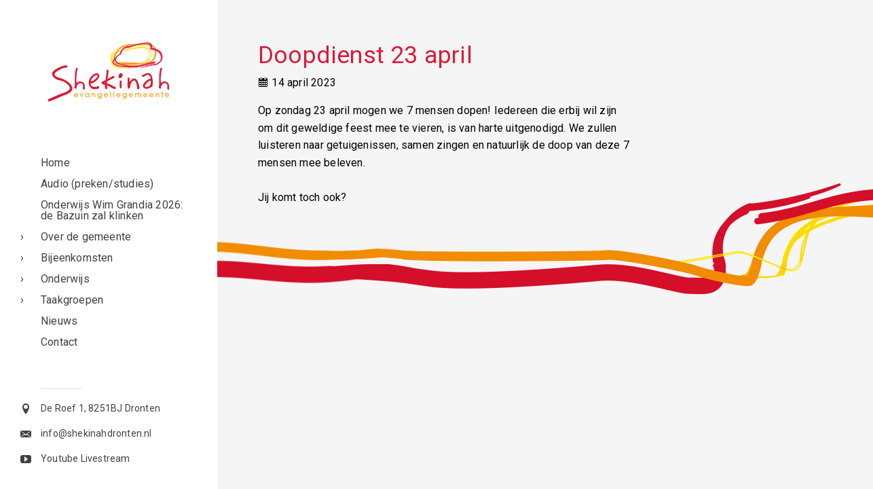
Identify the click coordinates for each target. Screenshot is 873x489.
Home (55, 162)
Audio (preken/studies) (97, 183)
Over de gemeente (86, 236)
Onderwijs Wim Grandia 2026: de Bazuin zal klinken (112, 210)
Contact (59, 342)
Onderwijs (65, 278)
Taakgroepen (72, 299)
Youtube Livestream (85, 458)
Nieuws (59, 320)
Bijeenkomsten (77, 257)
